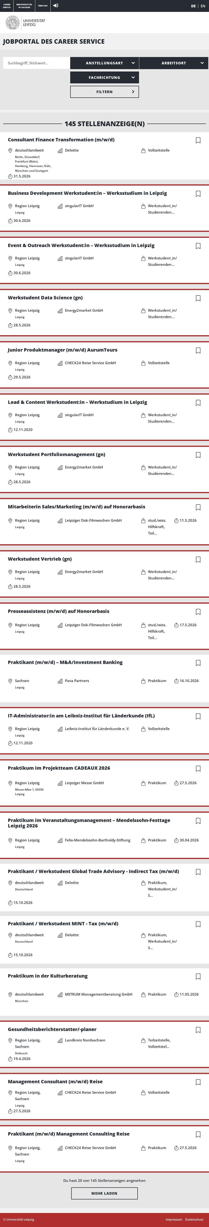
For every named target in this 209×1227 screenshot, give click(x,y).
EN (203, 6)
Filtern (104, 91)
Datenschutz (194, 1219)
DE (193, 6)
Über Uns (43, 5)
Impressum (174, 1219)
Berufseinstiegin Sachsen (24, 6)
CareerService (6, 6)
